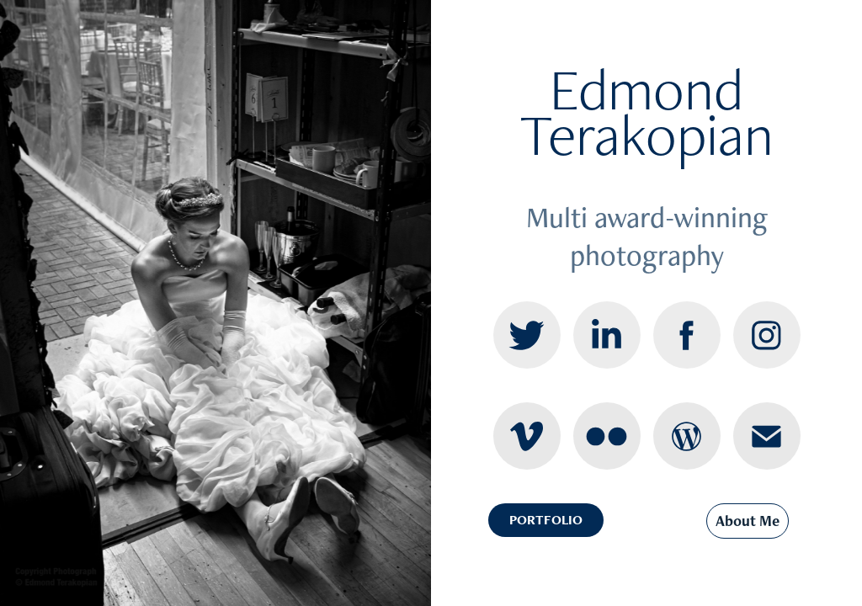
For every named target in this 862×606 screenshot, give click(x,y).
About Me (748, 520)
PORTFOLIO (546, 520)
